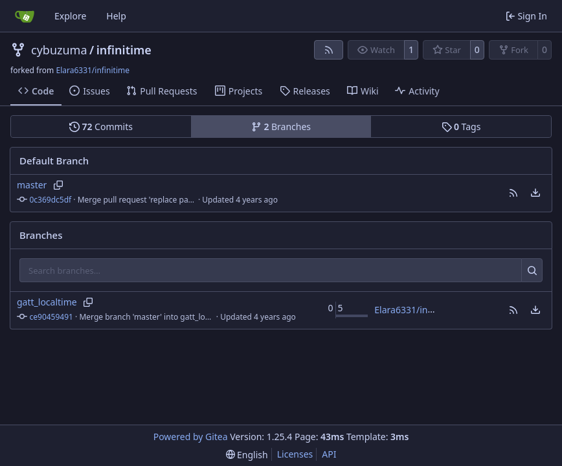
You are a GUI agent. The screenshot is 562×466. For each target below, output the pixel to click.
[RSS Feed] (329, 50)
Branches (281, 126)
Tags (461, 126)
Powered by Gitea (190, 436)
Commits (101, 126)
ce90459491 (51, 316)
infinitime (124, 49)
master (32, 185)
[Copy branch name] (58, 185)
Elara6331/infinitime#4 (422, 310)
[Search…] (532, 270)
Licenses (295, 454)
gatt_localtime (47, 302)
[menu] (535, 193)
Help (116, 16)
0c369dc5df (51, 199)
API (329, 454)
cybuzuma (59, 49)
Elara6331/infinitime (92, 70)
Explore (70, 16)
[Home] (24, 16)
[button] (513, 193)
